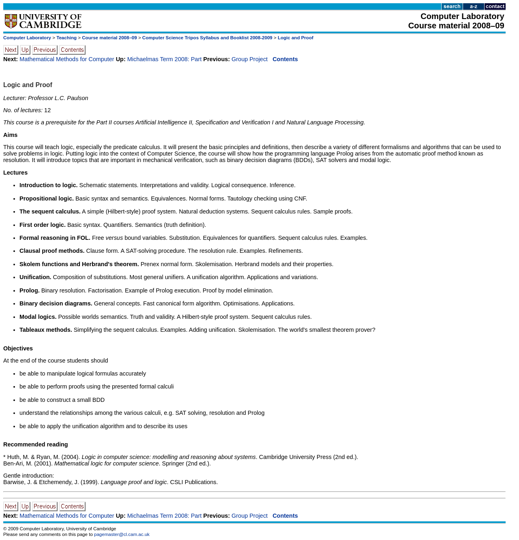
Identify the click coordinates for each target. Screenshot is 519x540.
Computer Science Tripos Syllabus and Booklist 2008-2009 (207, 37)
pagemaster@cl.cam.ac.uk (122, 534)
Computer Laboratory (27, 37)
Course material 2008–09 (109, 37)
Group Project (250, 59)
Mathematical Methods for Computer (66, 59)
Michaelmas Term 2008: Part (164, 59)
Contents (285, 59)
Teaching (66, 37)
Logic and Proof (295, 37)
